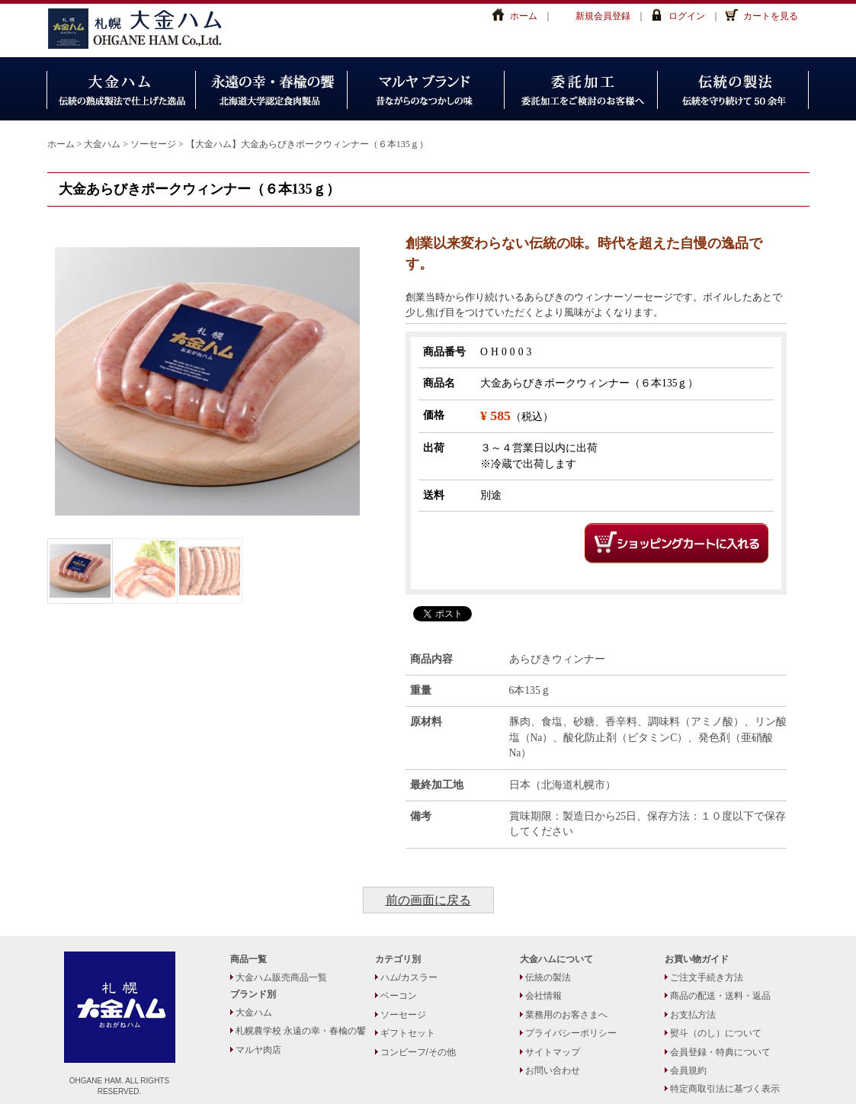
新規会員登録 (602, 16)
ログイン (686, 16)
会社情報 (543, 995)
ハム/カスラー (409, 977)
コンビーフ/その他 (418, 1052)
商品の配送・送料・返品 (720, 995)
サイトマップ (552, 1052)
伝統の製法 (548, 977)
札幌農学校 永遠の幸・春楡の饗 (301, 1030)
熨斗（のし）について (715, 1033)
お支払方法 (693, 1014)
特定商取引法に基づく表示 (725, 1088)
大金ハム (142, 29)
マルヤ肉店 (258, 1050)
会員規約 (688, 1070)
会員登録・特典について (720, 1052)
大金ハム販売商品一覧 (281, 977)
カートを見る (770, 16)
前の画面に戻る (428, 900)
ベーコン (398, 995)
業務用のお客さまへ (566, 1014)
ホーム (523, 16)
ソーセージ (403, 1014)
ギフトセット (407, 1033)
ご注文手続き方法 (706, 977)
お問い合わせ (552, 1070)
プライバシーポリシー (571, 1033)
